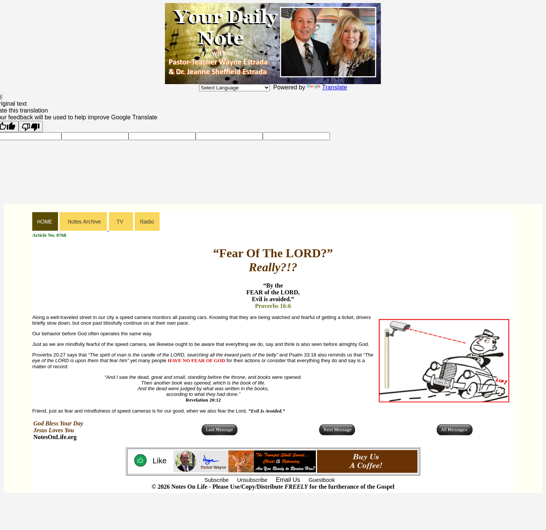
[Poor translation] (31, 126)
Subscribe (216, 480)
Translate (327, 87)
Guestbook (322, 480)
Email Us (288, 480)
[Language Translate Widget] (234, 87)
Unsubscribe (252, 480)
